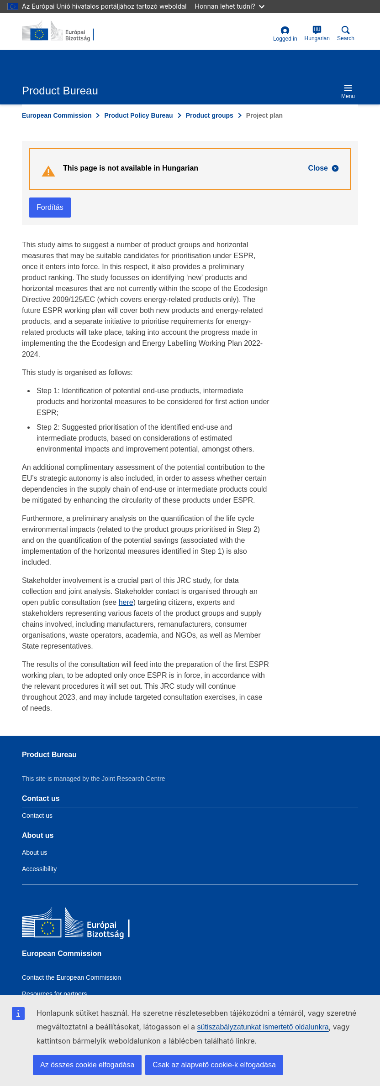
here (126, 602)
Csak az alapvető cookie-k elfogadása (214, 1065)
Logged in (285, 34)
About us (34, 852)
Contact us (37, 815)
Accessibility (39, 869)
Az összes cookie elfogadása (87, 1065)
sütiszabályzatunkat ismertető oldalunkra (263, 1027)
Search (345, 34)
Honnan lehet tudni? (229, 6)
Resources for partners (54, 994)
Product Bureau (49, 755)
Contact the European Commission (71, 977)
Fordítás (50, 207)
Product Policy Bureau (138, 115)
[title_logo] (66, 31)
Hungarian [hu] (317, 34)
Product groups (209, 115)
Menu (348, 91)
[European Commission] (88, 924)
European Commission (56, 115)
